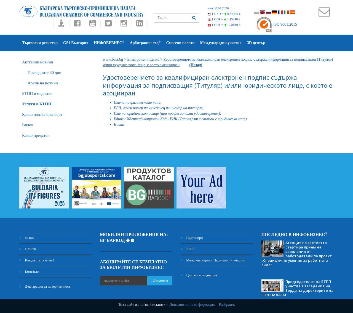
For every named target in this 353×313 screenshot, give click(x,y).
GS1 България (75, 43)
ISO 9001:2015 (276, 24)
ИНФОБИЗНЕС (109, 42)
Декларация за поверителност (44, 286)
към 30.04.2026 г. (219, 8)
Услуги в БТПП (36, 104)
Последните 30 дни (44, 72)
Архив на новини (43, 83)
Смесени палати (180, 43)
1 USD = (224, 14)
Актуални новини (37, 62)
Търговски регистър (40, 43)
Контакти (29, 271)
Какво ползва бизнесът (42, 114)
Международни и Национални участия (213, 260)
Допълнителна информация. (192, 305)
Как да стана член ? (37, 260)
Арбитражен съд (145, 42)
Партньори (192, 238)
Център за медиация (199, 275)
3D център (256, 43)
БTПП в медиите (37, 93)
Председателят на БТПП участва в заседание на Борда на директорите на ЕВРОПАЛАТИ (297, 288)
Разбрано (226, 305)
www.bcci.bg (113, 59)
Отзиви (27, 249)
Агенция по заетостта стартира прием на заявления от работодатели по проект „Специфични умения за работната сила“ (296, 253)
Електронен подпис (143, 59)
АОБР (188, 249)
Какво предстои (36, 135)
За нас (26, 238)
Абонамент (159, 281)
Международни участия (221, 43)
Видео (27, 125)
